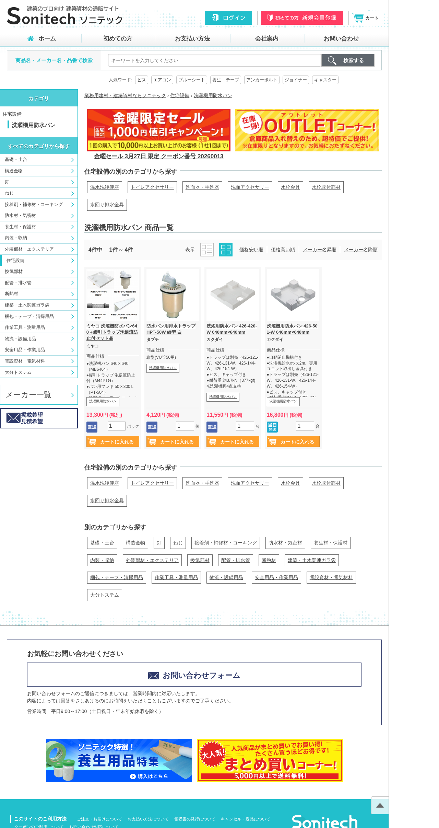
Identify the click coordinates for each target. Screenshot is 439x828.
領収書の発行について (194, 819)
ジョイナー (296, 79)
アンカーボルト (261, 79)
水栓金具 (290, 187)
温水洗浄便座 (104, 187)
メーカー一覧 (28, 394)
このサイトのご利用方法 (40, 818)
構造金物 (14, 170)
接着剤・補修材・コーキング (34, 204)
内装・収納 (16, 237)
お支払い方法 (192, 38)
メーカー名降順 (361, 249)
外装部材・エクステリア (29, 249)
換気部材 (14, 271)
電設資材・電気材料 (25, 361)
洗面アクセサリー (250, 187)
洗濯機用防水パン (103, 401)
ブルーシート (191, 79)
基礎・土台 (16, 159)
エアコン (162, 79)
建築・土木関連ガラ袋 (27, 305)
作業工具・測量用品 (25, 327)
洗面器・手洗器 (202, 187)
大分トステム (18, 372)
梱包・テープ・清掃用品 (29, 316)
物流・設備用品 (20, 338)
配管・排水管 (18, 282)
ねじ (9, 193)
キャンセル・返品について (245, 819)
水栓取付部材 (326, 187)
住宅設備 (12, 114)
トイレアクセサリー (152, 187)
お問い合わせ (341, 38)
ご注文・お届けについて (99, 819)
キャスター (325, 79)
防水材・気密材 (20, 215)
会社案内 (266, 38)
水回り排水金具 (107, 204)
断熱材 (11, 293)
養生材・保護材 (20, 226)
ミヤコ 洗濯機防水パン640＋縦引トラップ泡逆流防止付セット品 (112, 332)
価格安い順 (251, 249)
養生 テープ (225, 79)
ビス (141, 79)
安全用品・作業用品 (25, 349)
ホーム (47, 38)
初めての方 (117, 38)
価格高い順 (283, 249)
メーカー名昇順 (319, 249)
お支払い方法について (148, 819)
